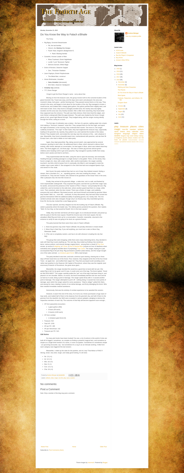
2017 (118, 77)
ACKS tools (119, 50)
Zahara (130, 138)
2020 (118, 69)
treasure (124, 126)
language (126, 134)
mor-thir (61, 378)
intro (137, 141)
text (139, 138)
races (68, 378)
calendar (135, 131)
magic (56, 378)
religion (134, 134)
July (119, 114)
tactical (129, 141)
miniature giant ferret (67, 253)
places (133, 126)
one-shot (141, 140)
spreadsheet (123, 141)
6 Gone (64, 246)
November (121, 85)
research (116, 141)
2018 (118, 74)
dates (142, 134)
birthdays (141, 141)
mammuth (91, 462)
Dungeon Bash (122, 102)
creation (135, 138)
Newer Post (44, 447)
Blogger (105, 462)
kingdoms (119, 138)
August (120, 111)
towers (122, 131)
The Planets (121, 90)
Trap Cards (81, 248)
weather (72, 378)
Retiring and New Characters (127, 87)
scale (131, 136)
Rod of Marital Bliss (76, 246)
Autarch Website (121, 53)
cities (52, 378)
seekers (116, 143)
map (127, 136)
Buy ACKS (119, 57)
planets (125, 140)
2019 (118, 71)
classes (133, 141)
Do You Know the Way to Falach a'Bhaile (130, 92)
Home (74, 447)
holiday (136, 136)
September (121, 109)
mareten (133, 129)
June (120, 117)
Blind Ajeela (121, 95)
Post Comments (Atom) (56, 450)
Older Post (103, 447)
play (65, 378)
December (121, 82)
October (121, 106)
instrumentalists (132, 140)
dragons (123, 136)
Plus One (100, 244)
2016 (118, 80)
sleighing (57, 246)
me (120, 140)
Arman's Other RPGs (122, 60)
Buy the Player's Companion (125, 55)
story (128, 131)
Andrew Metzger (133, 33)
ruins (142, 131)
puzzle (125, 138)
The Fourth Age (65, 11)
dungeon (117, 134)
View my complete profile (133, 36)
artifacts (48, 378)
